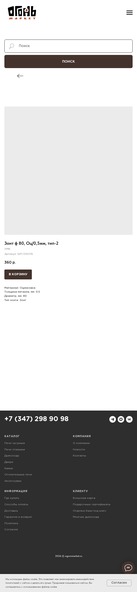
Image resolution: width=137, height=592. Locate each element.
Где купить (11, 498)
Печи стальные (14, 449)
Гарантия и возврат (18, 517)
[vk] (129, 419)
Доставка (11, 511)
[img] (20, 76)
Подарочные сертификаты (91, 504)
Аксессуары (12, 481)
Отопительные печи (18, 474)
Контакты (79, 455)
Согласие (11, 529)
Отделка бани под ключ (89, 511)
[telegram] (112, 419)
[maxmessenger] (121, 419)
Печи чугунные (14, 443)
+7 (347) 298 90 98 (36, 419)
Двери (8, 462)
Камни (8, 468)
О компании (81, 443)
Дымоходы (11, 455)
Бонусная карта (84, 498)
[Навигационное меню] (129, 13)
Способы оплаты (16, 504)
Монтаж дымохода (86, 517)
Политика (11, 523)
